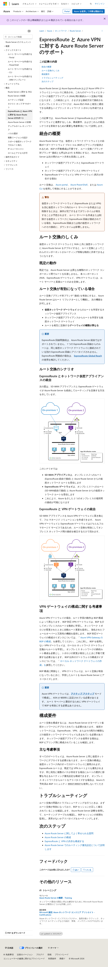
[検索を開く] (91, 3)
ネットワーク (61, 30)
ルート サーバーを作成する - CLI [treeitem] (20, 71)
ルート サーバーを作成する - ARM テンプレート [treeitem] (20, 78)
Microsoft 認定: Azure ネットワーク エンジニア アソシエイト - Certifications (67, 913)
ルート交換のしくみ (50, 70)
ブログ (39, 954)
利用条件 (52, 958)
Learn (41, 30)
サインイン (100, 3)
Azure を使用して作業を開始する (88, 11)
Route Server (75, 30)
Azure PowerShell (78, 184)
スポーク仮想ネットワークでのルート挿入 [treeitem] (20, 143)
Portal (67, 11)
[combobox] (18, 37)
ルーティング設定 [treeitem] (16, 99)
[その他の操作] (102, 31)
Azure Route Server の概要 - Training (55, 898)
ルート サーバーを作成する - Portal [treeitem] (20, 56)
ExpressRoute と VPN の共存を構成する (64, 841)
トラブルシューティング (52, 77)
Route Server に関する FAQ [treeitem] (20, 91)
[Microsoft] (5, 4)
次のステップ (47, 81)
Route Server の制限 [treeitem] (16, 95)
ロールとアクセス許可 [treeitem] (18, 153)
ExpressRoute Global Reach (88, 355)
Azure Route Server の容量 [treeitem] (19, 122)
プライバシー (61, 954)
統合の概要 (46, 66)
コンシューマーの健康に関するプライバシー (23, 958)
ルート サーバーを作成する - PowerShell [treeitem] (20, 63)
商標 (61, 958)
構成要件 (46, 74)
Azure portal (62, 184)
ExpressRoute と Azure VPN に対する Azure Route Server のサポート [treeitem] (20, 114)
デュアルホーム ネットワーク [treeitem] (20, 128)
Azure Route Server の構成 (58, 837)
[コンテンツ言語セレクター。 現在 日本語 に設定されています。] (9, 948)
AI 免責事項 (8, 954)
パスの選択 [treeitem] (13, 133)
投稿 (49, 954)
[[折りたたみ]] (29, 31)
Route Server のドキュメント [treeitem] (18, 42)
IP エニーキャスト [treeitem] (16, 149)
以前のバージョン (25, 954)
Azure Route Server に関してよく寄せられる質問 (69, 833)
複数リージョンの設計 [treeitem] (18, 137)
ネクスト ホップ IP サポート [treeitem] (19, 105)
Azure (49, 30)
